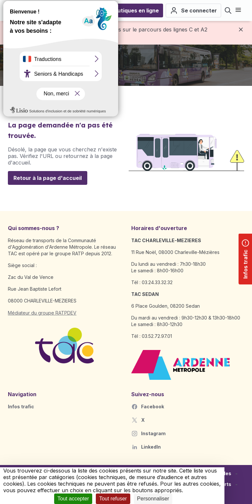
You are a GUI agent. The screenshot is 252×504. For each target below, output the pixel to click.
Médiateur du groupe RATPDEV (42, 313)
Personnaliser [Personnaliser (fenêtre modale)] (153, 498)
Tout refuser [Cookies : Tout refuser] (113, 498)
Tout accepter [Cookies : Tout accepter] (73, 498)
